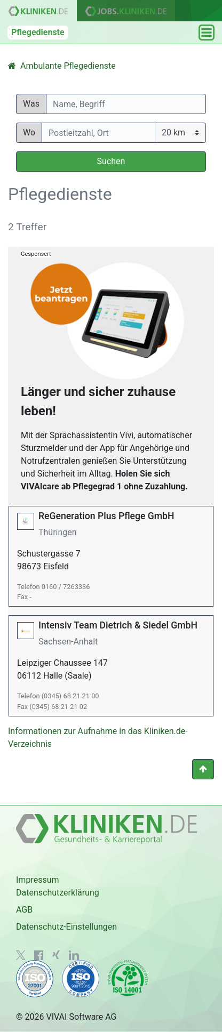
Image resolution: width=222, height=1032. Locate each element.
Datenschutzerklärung (57, 893)
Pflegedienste (38, 32)
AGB (24, 910)
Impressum (37, 880)
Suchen (111, 161)
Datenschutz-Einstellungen (66, 927)
